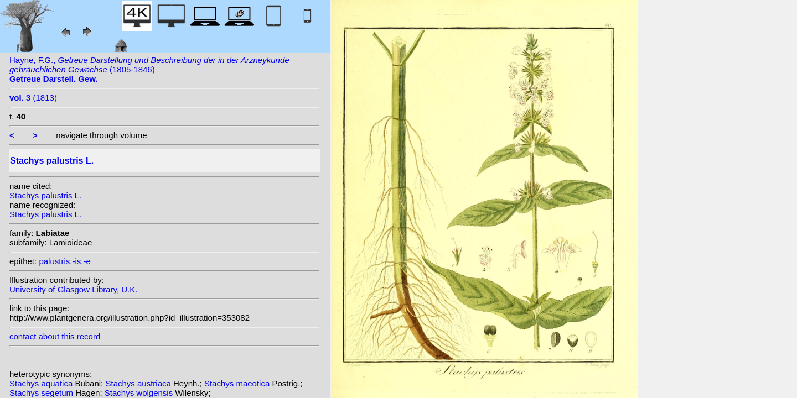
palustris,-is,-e (64, 261)
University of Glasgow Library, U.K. (73, 289)
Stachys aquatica (42, 383)
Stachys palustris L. (45, 195)
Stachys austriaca (139, 383)
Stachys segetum (42, 392)
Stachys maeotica (238, 383)
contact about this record (54, 336)
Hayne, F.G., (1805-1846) (149, 69)
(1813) (33, 97)
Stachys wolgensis (140, 392)
